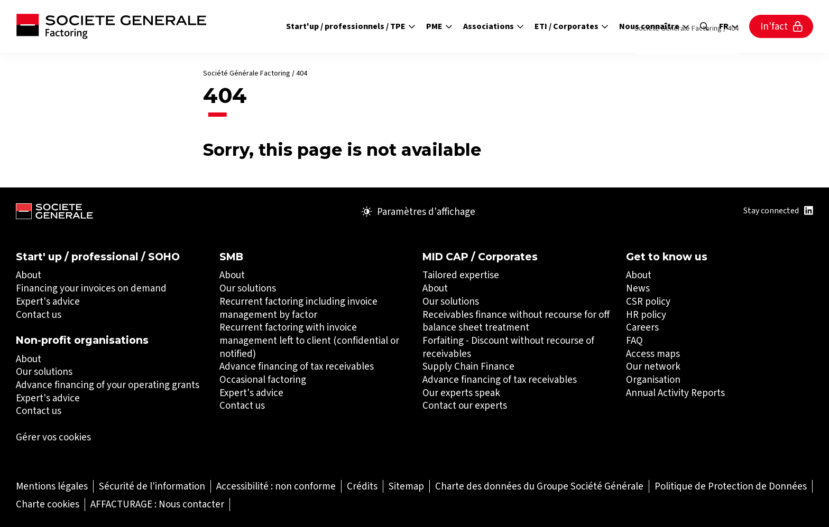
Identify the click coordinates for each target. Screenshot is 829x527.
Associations (493, 26)
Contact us (38, 314)
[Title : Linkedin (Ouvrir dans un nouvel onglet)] (808, 210)
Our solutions (44, 371)
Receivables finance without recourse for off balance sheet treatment (516, 321)
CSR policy (648, 301)
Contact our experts (464, 405)
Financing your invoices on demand (91, 288)
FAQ (634, 340)
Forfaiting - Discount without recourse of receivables (508, 347)
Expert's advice (48, 301)
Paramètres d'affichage (418, 212)
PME (439, 26)
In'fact (781, 26)
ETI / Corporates (572, 26)
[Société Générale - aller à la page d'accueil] (111, 26)
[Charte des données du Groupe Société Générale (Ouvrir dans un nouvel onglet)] (539, 486)
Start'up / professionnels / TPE (351, 26)
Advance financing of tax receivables (296, 366)
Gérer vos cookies (53, 437)
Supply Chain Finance (468, 366)
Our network (653, 366)
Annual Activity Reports (675, 392)
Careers (642, 327)
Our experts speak (461, 392)
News (638, 288)
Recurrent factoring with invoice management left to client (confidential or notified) (309, 340)
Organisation (653, 379)
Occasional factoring (262, 379)
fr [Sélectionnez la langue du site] (729, 26)
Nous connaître (654, 26)
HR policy (646, 314)
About (28, 274)
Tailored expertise (460, 274)
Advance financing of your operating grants (107, 384)
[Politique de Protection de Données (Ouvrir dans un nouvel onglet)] (731, 486)
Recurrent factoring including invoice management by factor (298, 308)
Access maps (653, 353)
